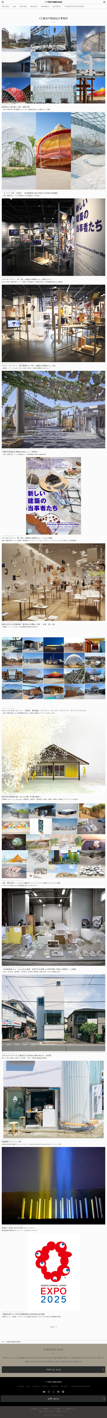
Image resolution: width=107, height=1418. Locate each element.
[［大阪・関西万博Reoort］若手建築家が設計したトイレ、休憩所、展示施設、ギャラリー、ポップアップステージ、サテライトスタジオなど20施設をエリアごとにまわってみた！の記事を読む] (53, 668)
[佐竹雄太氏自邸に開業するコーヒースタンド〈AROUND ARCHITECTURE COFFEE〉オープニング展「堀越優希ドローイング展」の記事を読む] (53, 1099)
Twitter (53, 1392)
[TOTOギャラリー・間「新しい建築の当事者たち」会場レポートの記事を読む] (53, 237)
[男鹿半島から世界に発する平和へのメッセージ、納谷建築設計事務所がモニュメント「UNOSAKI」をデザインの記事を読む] (53, 1185)
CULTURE (23, 6)
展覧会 (61, 1357)
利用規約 (58, 1411)
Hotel (53, 1361)
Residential (39, 1361)
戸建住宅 (74, 1357)
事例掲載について (48, 1409)
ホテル (58, 1361)
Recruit (32, 1361)
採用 (27, 1361)
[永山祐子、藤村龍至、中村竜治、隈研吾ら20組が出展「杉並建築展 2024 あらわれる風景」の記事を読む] (53, 927)
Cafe (80, 1361)
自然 (99, 1357)
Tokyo (36, 1357)
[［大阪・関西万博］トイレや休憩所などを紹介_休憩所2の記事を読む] (53, 409)
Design (85, 1357)
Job (103, 1357)
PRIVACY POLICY (49, 1411)
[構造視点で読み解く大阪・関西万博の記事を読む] (53, 64)
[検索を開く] (3, 2)
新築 (76, 1361)
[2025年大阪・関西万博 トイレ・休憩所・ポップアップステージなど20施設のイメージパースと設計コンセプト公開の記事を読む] (53, 841)
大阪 (67, 1361)
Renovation (29, 1357)
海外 (65, 1357)
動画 (55, 1357)
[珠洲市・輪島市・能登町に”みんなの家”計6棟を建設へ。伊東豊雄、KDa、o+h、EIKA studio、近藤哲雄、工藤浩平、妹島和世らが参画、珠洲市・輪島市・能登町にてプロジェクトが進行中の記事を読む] (53, 754)
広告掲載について (36, 1409)
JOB (14, 6)
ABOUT (41, 1411)
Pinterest (63, 1392)
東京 (5, 1357)
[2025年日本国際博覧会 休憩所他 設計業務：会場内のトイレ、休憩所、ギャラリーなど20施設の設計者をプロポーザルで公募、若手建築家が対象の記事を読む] (53, 1272)
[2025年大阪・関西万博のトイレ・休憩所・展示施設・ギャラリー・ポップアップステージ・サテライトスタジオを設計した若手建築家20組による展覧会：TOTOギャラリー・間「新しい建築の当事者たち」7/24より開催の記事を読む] (53, 496)
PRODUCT (57, 6)
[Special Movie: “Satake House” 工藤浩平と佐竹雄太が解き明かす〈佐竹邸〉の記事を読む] (53, 1013)
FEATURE (5, 6)
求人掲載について (59, 1409)
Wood (40, 1357)
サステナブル (92, 1357)
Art (69, 1357)
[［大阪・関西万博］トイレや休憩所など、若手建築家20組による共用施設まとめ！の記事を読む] (53, 151)
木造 (45, 1357)
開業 (48, 1361)
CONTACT (65, 1411)
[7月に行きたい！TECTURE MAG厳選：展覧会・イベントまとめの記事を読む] (53, 582)
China (72, 1361)
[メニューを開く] (104, 2)
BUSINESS (45, 6)
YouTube (50, 1357)
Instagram (49, 1392)
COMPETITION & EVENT (74, 6)
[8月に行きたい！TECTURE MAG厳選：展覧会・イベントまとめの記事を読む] (53, 323)
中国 (44, 1361)
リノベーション (13, 1357)
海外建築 (22, 1357)
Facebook (58, 1392)
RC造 (63, 1361)
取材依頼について (71, 1409)
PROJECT (34, 6)
